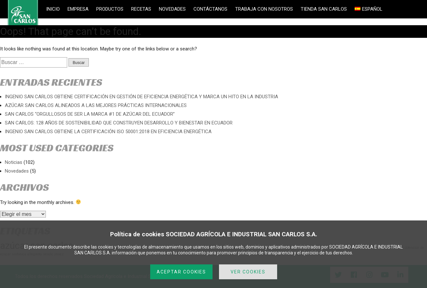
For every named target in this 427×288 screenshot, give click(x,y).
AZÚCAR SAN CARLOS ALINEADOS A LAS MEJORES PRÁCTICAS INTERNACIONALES (96, 105)
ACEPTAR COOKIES (181, 271)
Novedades (17, 171)
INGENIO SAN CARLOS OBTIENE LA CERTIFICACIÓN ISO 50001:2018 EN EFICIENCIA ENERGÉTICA (108, 131)
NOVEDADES (172, 9)
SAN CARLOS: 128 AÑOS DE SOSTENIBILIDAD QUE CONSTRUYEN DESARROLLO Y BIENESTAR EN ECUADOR (119, 123)
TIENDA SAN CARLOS (324, 9)
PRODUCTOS (109, 9)
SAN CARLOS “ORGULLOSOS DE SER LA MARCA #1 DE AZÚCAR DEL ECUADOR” (90, 114)
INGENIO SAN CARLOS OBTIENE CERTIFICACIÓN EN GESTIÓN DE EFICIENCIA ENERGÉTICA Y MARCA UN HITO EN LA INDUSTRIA (141, 97)
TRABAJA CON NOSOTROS (264, 9)
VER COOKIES (248, 271)
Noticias (13, 162)
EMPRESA (78, 9)
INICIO (53, 9)
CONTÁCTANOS (210, 9)
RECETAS (141, 9)
